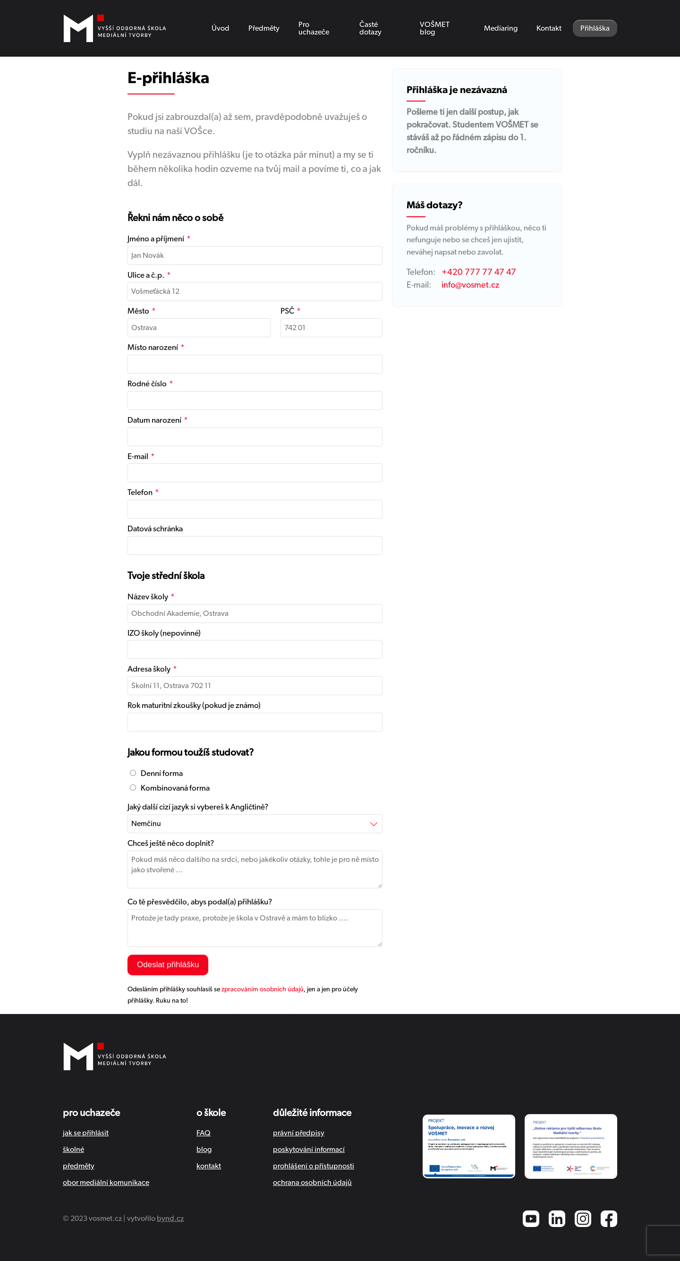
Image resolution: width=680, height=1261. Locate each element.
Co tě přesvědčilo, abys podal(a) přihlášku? (200, 902)
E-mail (138, 456)
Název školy (148, 597)
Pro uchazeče (313, 28)
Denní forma (156, 773)
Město (138, 311)
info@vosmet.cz (470, 285)
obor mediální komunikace (106, 1182)
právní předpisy (298, 1133)
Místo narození (153, 347)
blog (204, 1149)
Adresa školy (149, 669)
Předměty (264, 28)
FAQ (203, 1133)
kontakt (208, 1166)
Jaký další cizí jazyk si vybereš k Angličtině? (198, 807)
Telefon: (421, 272)
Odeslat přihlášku (168, 964)
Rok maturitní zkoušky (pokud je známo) (194, 705)
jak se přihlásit (86, 1133)
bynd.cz (170, 1218)
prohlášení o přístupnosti (313, 1166)
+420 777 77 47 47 (479, 272)
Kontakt (548, 28)
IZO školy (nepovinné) (164, 633)
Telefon (140, 492)
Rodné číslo (147, 384)
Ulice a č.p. (146, 275)
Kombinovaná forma (170, 788)
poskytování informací (309, 1149)
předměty (78, 1166)
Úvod (221, 28)
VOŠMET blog (435, 28)
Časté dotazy (370, 28)
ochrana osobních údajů (312, 1182)
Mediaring (501, 28)
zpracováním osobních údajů (262, 989)
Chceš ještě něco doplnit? (171, 843)
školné (73, 1149)
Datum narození (154, 420)
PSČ (287, 311)
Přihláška (595, 28)
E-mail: (419, 285)
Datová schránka (155, 529)
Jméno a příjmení (156, 239)
